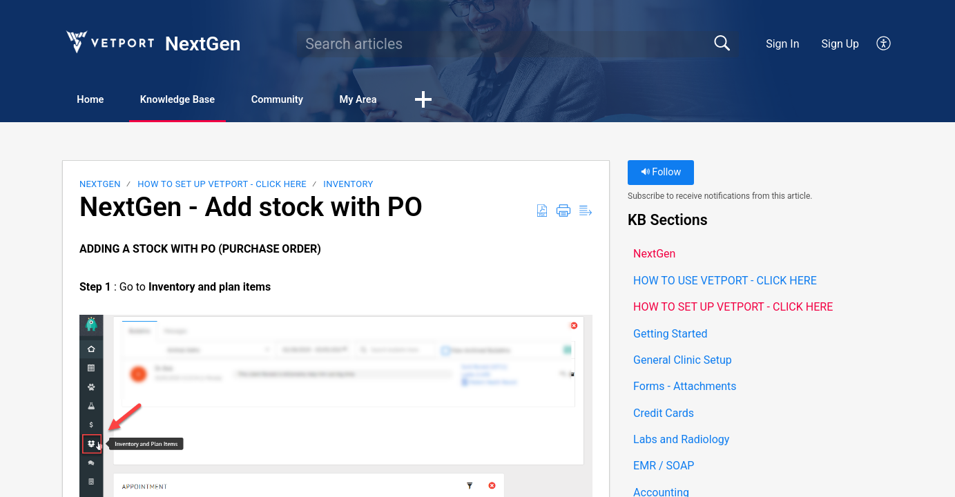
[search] (518, 44)
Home (101, 100)
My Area (420, 100)
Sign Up (841, 43)
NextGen (100, 186)
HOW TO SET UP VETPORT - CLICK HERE (222, 186)
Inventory (348, 186)
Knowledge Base (205, 100)
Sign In (782, 43)
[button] (884, 44)
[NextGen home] (109, 42)
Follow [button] (661, 174)
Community (323, 100)
